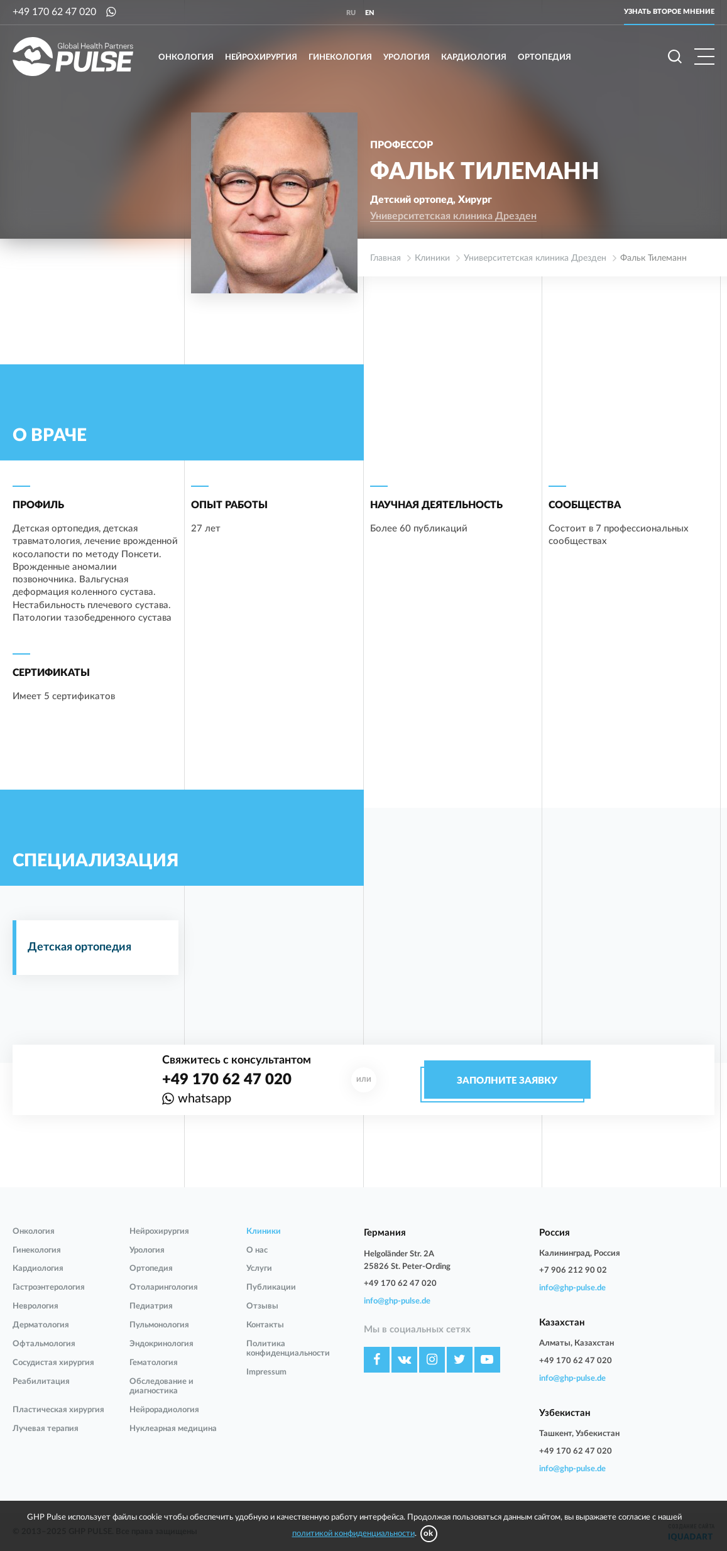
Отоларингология (163, 1287)
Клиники (263, 1231)
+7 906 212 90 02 (573, 1270)
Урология (406, 57)
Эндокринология (161, 1344)
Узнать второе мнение (669, 11)
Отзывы (262, 1306)
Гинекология (340, 57)
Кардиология (473, 57)
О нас (257, 1250)
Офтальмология (44, 1344)
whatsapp (204, 1098)
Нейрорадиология (164, 1410)
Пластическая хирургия (58, 1410)
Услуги (259, 1269)
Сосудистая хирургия (53, 1363)
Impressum (266, 1372)
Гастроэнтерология (49, 1287)
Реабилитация (41, 1382)
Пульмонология (159, 1325)
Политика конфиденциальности (288, 1349)
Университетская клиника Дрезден (453, 216)
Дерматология (41, 1325)
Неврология (35, 1306)
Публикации (271, 1287)
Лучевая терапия (46, 1429)
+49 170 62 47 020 (54, 12)
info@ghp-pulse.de (397, 1301)
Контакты (265, 1325)
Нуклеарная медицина (173, 1429)
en (369, 12)
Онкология (186, 57)
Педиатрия (151, 1306)
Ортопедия (544, 57)
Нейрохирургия (261, 57)
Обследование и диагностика (161, 1386)
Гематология (153, 1363)
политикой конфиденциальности (353, 1534)
